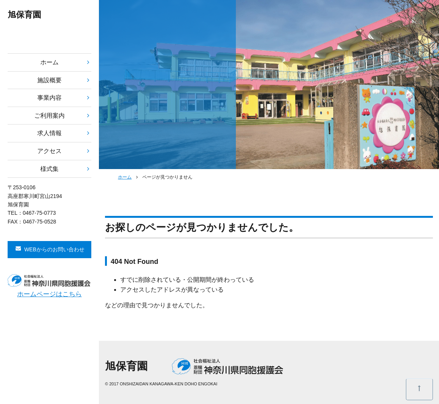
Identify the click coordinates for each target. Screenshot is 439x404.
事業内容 (49, 97)
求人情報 (49, 133)
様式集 (49, 169)
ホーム (49, 62)
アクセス (49, 151)
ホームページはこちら (49, 294)
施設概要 (49, 80)
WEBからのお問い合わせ (54, 249)
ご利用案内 (49, 115)
